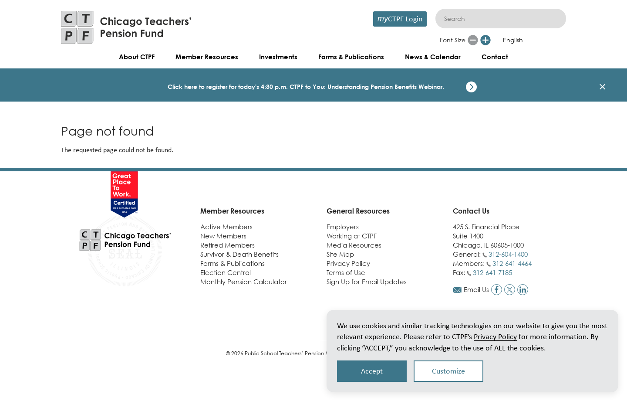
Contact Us (471, 211)
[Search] (500, 18)
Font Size (452, 40)
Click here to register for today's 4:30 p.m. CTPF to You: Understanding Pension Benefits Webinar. (306, 86)
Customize (448, 371)
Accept (372, 371)
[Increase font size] (485, 40)
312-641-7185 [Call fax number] (492, 272)
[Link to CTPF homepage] (126, 27)
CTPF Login (400, 18)
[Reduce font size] (473, 40)
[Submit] (555, 18)
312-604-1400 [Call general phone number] (508, 254)
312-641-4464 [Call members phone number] (512, 263)
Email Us (476, 289)
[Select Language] (529, 40)
